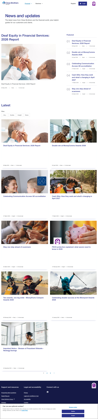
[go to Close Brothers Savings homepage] (11, 3)
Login (84, 3)
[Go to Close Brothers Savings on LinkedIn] (48, 392)
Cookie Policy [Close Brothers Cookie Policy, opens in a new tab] (24, 413)
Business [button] (38, 3)
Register (73, 3)
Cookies (26, 402)
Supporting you (5, 396)
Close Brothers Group (7, 399)
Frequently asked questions (8, 392)
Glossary (3, 402)
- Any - (5, 115)
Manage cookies (73, 409)
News (26, 115)
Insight (20, 115)
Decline (73, 413)
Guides (12, 115)
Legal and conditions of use (31, 396)
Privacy (26, 392)
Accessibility (27, 399)
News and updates (22, 15)
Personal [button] (27, 3)
